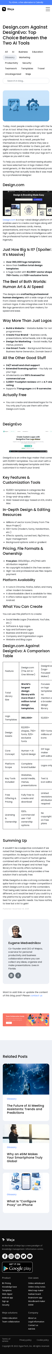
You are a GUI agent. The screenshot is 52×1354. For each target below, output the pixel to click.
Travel (41, 68)
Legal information (36, 1321)
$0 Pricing (6, 1283)
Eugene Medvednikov (24, 943)
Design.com (9, 219)
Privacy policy (25, 1340)
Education (37, 51)
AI (13, 51)
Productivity (11, 63)
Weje (28, 74)
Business (23, 51)
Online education (9, 1318)
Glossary (10, 57)
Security (26, 63)
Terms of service (6, 1339)
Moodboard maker (36, 1301)
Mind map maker (35, 1290)
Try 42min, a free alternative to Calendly (26, 2)
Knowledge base (9, 1286)
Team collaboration (11, 1321)
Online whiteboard (36, 1283)
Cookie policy (43, 1340)
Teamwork (11, 68)
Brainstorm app (35, 1297)
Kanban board (34, 1294)
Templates (27, 68)
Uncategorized (13, 74)
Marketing (24, 57)
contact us (36, 995)
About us (32, 1318)
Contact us (33, 1325)
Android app (7, 1297)
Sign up (5, 1301)
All (6, 51)
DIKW (30, 1304)
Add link (31, 1328)
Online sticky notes (36, 1286)
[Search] (26, 81)
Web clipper (7, 1294)
